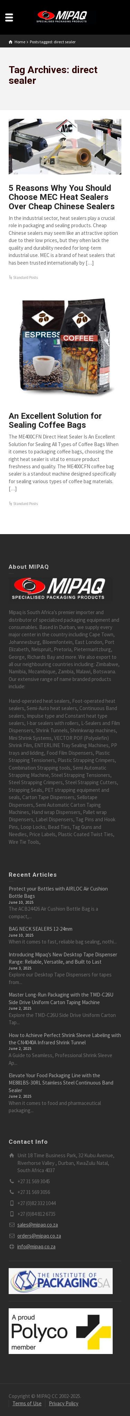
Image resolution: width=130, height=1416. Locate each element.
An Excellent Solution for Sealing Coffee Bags (55, 420)
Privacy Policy (63, 1403)
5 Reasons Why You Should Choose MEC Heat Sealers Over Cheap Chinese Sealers (62, 197)
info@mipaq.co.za (36, 1246)
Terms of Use (27, 1403)
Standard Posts (25, 277)
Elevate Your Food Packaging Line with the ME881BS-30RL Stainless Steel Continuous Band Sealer (61, 1083)
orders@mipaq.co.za (39, 1235)
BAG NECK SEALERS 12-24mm (40, 929)
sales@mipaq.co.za (37, 1224)
